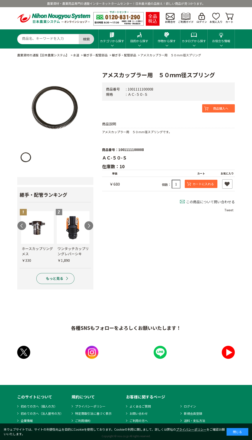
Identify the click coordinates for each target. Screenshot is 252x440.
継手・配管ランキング (43, 194)
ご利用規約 (82, 420)
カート (229, 18)
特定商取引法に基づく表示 (93, 413)
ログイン (202, 18)
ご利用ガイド (186, 18)
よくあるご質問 (140, 406)
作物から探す (167, 36)
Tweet (229, 210)
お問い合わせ (138, 413)
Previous (21, 225)
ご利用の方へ (138, 420)
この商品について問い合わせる (210, 201)
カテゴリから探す (112, 36)
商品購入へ (220, 108)
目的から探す (139, 36)
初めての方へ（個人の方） (39, 406)
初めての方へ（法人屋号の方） (42, 413)
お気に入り (216, 18)
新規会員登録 (193, 413)
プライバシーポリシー (90, 406)
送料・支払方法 (194, 420)
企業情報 (27, 420)
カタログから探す (194, 36)
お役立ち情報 (221, 36)
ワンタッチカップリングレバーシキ (73, 251)
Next (88, 225)
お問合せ (170, 18)
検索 (86, 39)
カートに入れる (203, 184)
